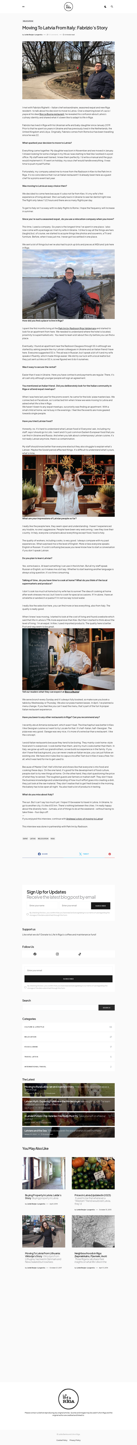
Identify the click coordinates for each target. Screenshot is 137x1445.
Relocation (28, 21)
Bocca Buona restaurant (51, 114)
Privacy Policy (75, 1440)
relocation (43, 838)
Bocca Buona (72, 691)
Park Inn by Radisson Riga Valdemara (77, 328)
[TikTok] (79, 954)
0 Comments (53, 34)
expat (25, 838)
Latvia (33, 838)
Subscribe (100, 905)
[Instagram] (57, 954)
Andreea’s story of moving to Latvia (84, 818)
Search (26, 1000)
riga (53, 838)
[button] (23, 7)
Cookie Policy (61, 1440)
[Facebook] (35, 954)
